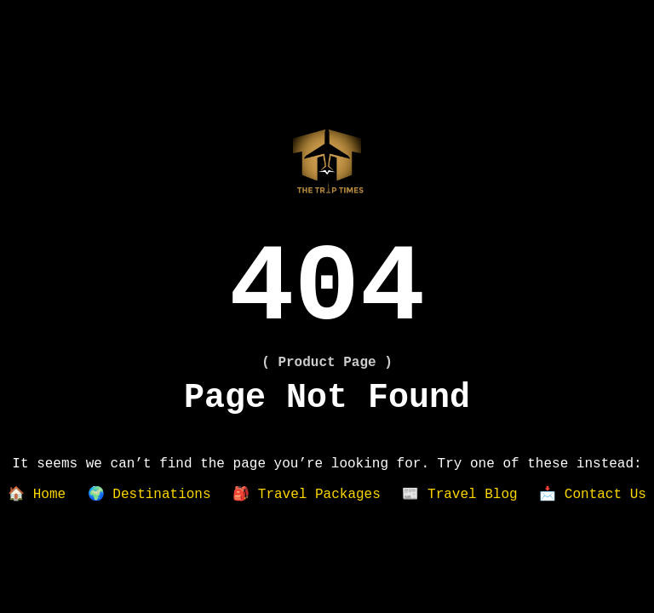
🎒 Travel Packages (306, 494)
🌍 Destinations (149, 494)
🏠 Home (37, 494)
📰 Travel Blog (459, 494)
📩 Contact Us (592, 494)
